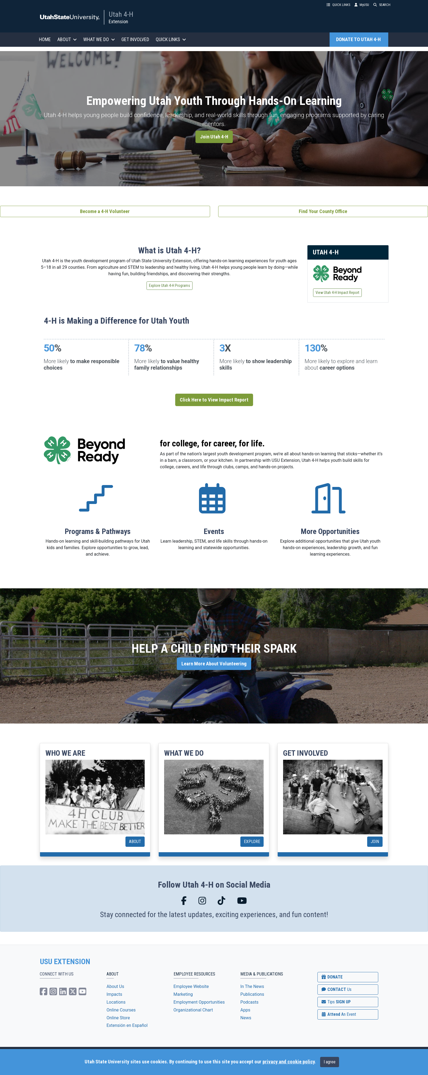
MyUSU (361, 5)
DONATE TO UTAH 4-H (359, 39)
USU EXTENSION (65, 961)
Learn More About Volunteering (214, 664)
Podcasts (249, 1002)
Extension (118, 21)
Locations (116, 1002)
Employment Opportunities (199, 1002)
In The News (252, 986)
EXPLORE (252, 841)
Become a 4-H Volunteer (105, 211)
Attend (338, 1014)
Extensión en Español (127, 1025)
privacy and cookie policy (288, 1062)
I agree (330, 1061)
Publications (252, 994)
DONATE (332, 977)
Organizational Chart (193, 1010)
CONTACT (336, 989)
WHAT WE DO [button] (99, 39)
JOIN (375, 841)
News (245, 1017)
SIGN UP (336, 1001)
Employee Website (191, 986)
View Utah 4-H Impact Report (337, 292)
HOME (45, 39)
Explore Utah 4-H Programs (169, 285)
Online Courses (121, 1010)
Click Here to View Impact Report (214, 400)
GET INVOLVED (135, 39)
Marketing (183, 994)
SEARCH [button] (381, 5)
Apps (245, 1010)
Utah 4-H (121, 14)
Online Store (118, 1017)
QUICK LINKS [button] (338, 5)
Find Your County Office (323, 211)
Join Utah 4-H (214, 137)
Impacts (114, 994)
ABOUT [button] (67, 39)
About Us (115, 986)
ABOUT (135, 841)
